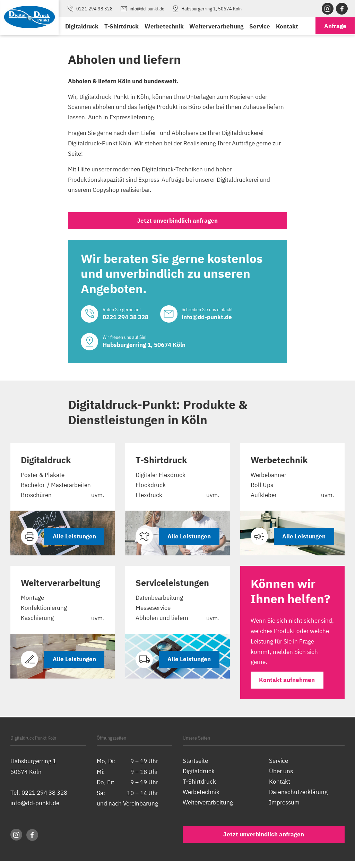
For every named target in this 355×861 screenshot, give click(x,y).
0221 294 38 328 (89, 9)
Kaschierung (37, 620)
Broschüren (36, 496)
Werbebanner (268, 475)
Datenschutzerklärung (298, 792)
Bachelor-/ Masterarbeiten (56, 486)
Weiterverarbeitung (216, 26)
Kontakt (286, 26)
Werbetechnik (163, 26)
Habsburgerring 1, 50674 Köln (206, 9)
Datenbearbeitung (159, 599)
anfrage (335, 26)
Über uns (281, 771)
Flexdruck (149, 496)
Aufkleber (264, 496)
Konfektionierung (44, 609)
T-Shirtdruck (121, 26)
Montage (32, 599)
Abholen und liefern (162, 620)
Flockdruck (151, 486)
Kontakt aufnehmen (287, 681)
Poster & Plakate (42, 475)
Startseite (195, 761)
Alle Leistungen (74, 538)
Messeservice (153, 609)
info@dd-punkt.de (142, 9)
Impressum (284, 803)
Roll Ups (262, 486)
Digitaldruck (81, 26)
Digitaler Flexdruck (160, 475)
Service (259, 26)
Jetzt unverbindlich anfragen (177, 221)
